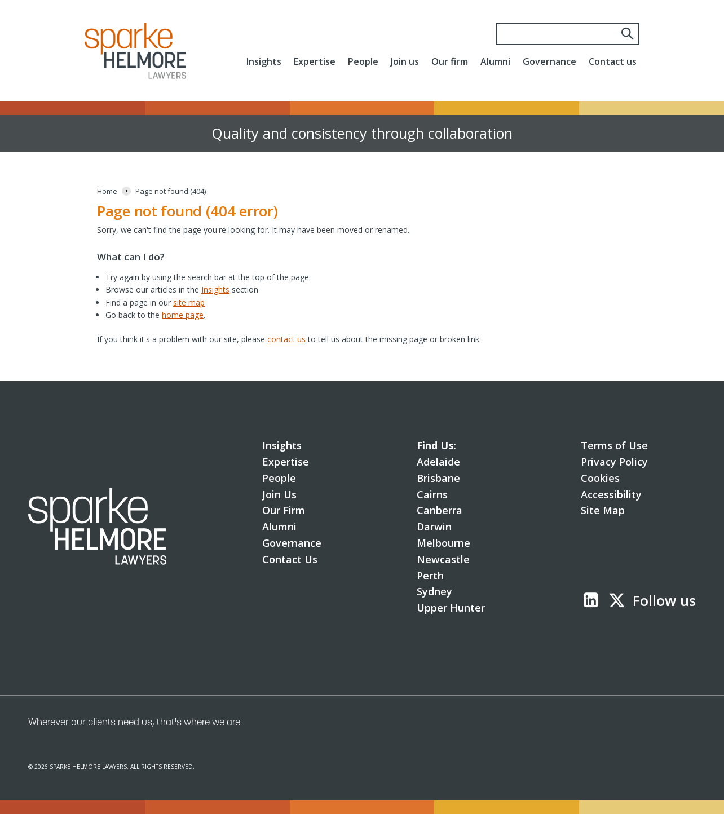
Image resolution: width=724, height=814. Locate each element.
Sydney (434, 591)
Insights (263, 61)
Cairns (432, 494)
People (363, 61)
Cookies (600, 478)
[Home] (107, 191)
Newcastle (443, 559)
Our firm (449, 61)
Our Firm (283, 510)
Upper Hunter (451, 607)
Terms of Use (614, 445)
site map (189, 302)
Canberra (439, 510)
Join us (405, 61)
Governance (549, 61)
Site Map (603, 510)
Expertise (314, 61)
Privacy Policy (614, 461)
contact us (286, 339)
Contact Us (289, 559)
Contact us (613, 61)
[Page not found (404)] (170, 191)
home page (183, 314)
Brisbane (438, 478)
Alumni (495, 61)
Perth (430, 575)
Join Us (279, 494)
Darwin (434, 526)
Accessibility (611, 494)
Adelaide (438, 461)
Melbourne (443, 543)
